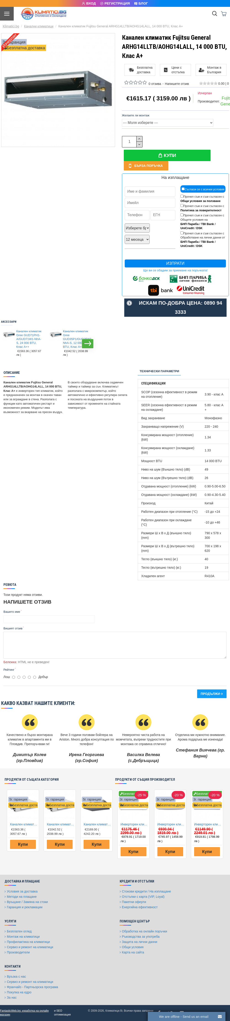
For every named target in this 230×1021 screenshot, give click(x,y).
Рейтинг (8, 669)
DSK (199, 228)
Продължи (210, 694)
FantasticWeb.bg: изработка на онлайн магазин (24, 1012)
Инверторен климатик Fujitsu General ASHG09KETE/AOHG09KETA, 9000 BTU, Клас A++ (171, 824)
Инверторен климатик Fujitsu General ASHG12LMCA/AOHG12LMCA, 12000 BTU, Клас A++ (208, 824)
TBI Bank (207, 224)
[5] (34, 677)
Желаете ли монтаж (135, 115)
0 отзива (155, 84)
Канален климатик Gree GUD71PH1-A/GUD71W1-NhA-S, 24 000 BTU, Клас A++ (28, 339)
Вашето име (11, 611)
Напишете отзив (177, 84)
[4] (29, 677)
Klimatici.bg (11, 26)
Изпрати (175, 263)
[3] (24, 677)
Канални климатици (38, 26)
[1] (13, 677)
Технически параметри (159, 371)
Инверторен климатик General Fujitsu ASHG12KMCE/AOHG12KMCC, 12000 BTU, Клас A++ (134, 824)
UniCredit (187, 228)
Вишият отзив (12, 628)
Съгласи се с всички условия (203, 189)
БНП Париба (189, 224)
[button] (87, 343)
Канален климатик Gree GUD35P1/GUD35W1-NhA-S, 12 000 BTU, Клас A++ (76, 339)
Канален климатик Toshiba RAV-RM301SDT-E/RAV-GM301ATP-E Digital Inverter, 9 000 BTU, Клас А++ (97, 824)
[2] (18, 677)
